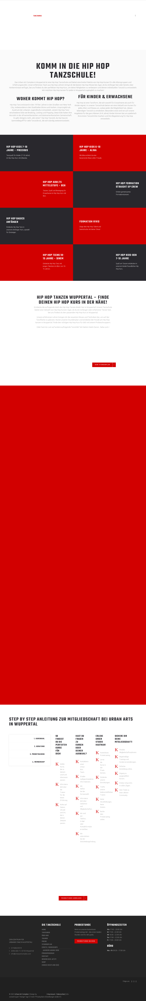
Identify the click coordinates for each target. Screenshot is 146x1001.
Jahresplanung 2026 (51, 950)
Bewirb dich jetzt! (49, 959)
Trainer (45, 938)
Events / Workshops (50, 947)
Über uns (45, 935)
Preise (44, 941)
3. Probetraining (37, 754)
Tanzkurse (46, 932)
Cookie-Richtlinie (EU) (50, 965)
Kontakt (45, 956)
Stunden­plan (47, 944)
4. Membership (38, 762)
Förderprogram (48, 953)
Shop (44, 962)
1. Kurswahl (39, 738)
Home (44, 929)
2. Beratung (39, 746)
